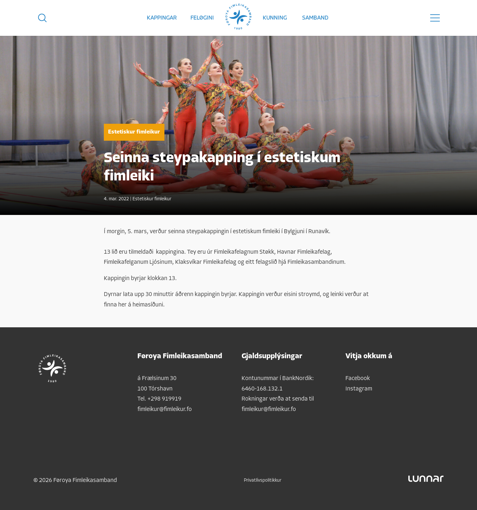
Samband (315, 18)
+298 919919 (164, 399)
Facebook (357, 378)
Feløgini (202, 18)
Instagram (358, 389)
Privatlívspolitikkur (262, 480)
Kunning (275, 18)
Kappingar (162, 18)
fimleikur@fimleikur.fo (164, 409)
